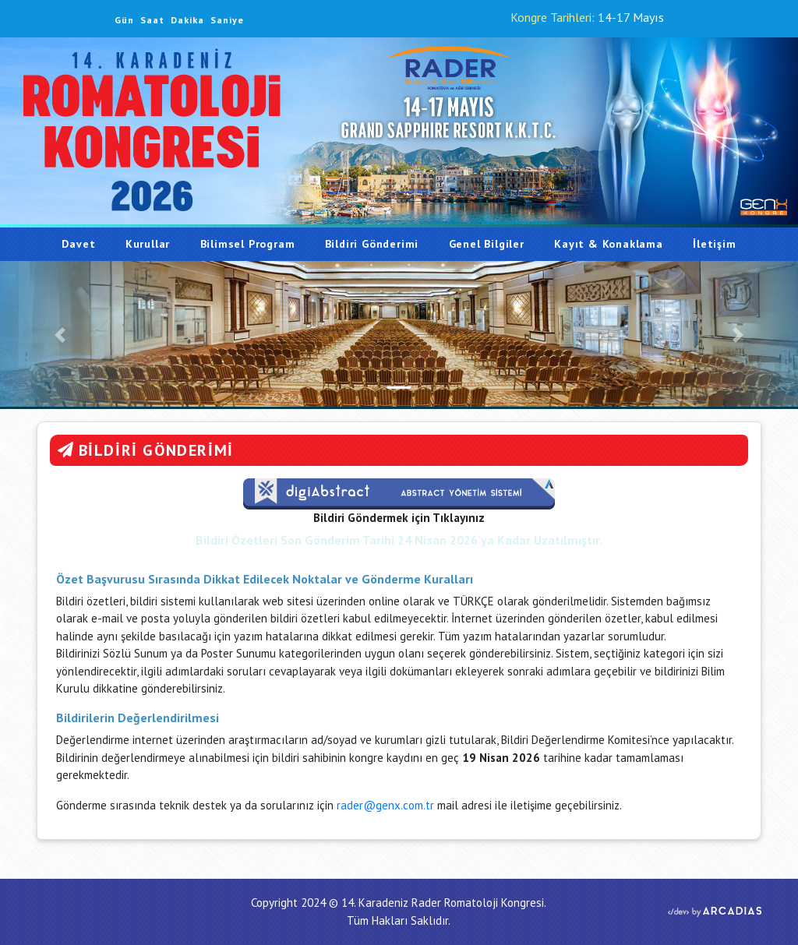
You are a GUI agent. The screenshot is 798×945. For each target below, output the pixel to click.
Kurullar (147, 244)
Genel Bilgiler (486, 244)
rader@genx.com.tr (387, 805)
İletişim (714, 244)
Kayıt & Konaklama (608, 244)
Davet (86, 243)
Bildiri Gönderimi (372, 244)
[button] (60, 335)
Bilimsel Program (247, 244)
